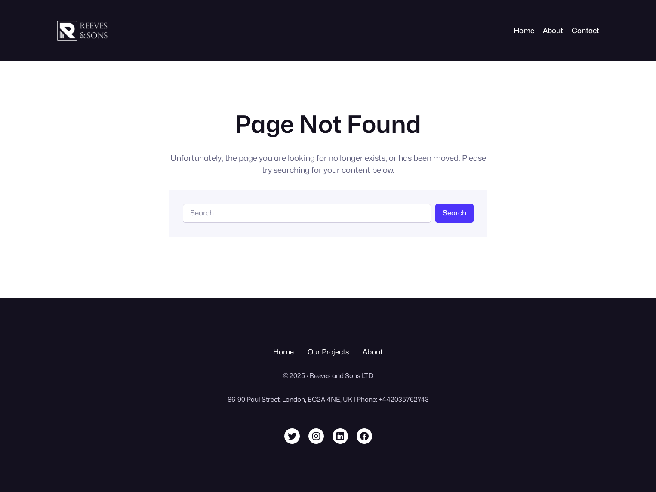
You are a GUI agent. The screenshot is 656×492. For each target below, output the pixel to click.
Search (454, 213)
